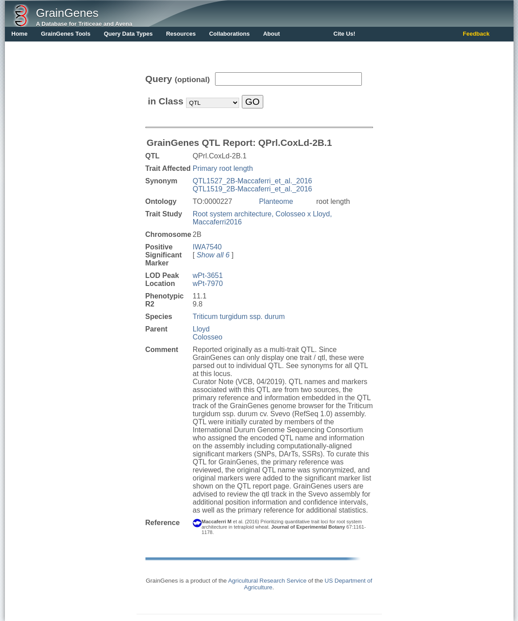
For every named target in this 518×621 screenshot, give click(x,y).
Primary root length (223, 168)
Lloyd (201, 329)
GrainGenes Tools (66, 33)
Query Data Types (128, 33)
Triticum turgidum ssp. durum (239, 316)
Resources (180, 33)
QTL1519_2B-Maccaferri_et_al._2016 (252, 189)
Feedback (476, 33)
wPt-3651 (208, 275)
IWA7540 (207, 247)
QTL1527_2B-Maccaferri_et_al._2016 (252, 181)
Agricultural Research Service (267, 580)
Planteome (276, 201)
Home (20, 33)
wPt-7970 (208, 283)
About (271, 33)
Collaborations (229, 33)
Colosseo (208, 337)
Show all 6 (213, 255)
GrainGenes (67, 13)
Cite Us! (344, 33)
